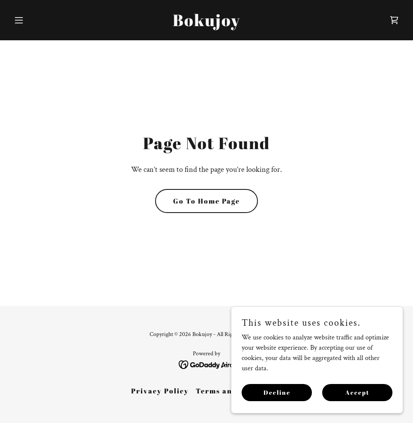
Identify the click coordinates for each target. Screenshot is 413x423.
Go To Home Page (206, 201)
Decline (276, 392)
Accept (357, 392)
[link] (206, 24)
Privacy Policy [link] (160, 391)
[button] (39, 20)
